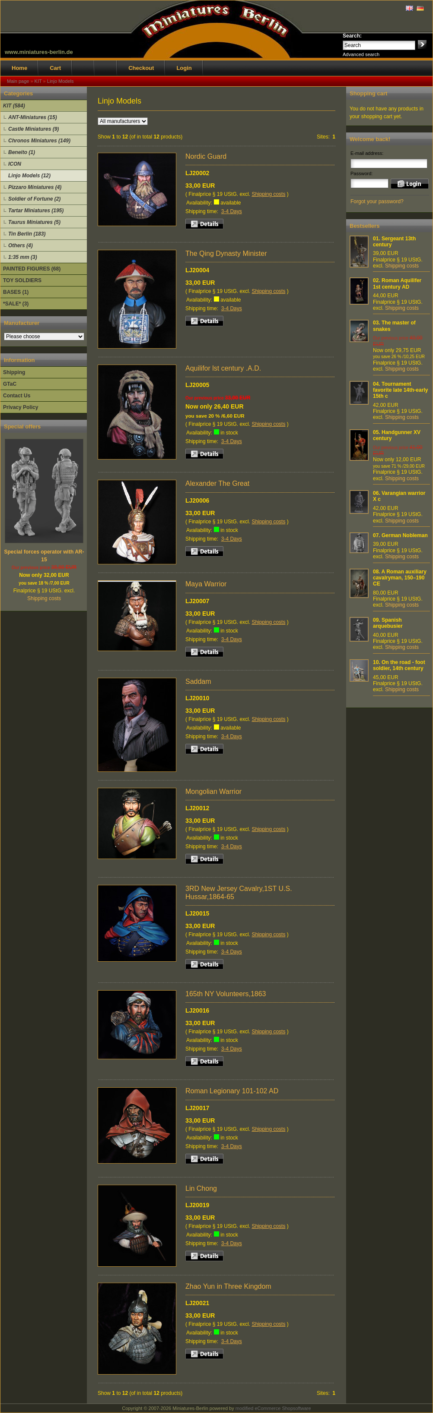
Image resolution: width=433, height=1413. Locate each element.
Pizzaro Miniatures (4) (34, 187)
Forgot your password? (377, 201)
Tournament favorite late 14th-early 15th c (400, 390)
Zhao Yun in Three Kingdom (228, 1286)
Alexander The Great (217, 483)
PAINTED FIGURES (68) (31, 269)
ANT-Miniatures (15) (32, 117)
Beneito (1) (21, 152)
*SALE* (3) (16, 304)
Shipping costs (44, 598)
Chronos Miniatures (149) (39, 141)
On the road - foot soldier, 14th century (399, 665)
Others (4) (20, 245)
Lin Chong (201, 1188)
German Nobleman (405, 535)
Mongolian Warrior (213, 791)
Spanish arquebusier (388, 623)
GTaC (9, 384)
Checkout (141, 68)
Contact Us (16, 396)
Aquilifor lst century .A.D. (223, 368)
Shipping (14, 372)
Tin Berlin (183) (26, 234)
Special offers (22, 426)
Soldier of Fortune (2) (34, 199)
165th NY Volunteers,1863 (225, 994)
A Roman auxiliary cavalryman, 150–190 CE (400, 578)
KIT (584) (14, 106)
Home (19, 68)
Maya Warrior (205, 584)
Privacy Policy (20, 407)
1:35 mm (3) (22, 257)
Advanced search (361, 54)
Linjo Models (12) (29, 176)
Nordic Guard (205, 156)
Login (183, 68)
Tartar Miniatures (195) (36, 211)
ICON (14, 164)
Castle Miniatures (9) (33, 129)
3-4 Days (231, 211)
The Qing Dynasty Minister (226, 253)
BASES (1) (16, 292)
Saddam (198, 681)
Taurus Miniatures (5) (34, 222)
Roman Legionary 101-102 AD (231, 1091)
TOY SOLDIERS (22, 280)
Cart (55, 68)
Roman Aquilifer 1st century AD (397, 283)
